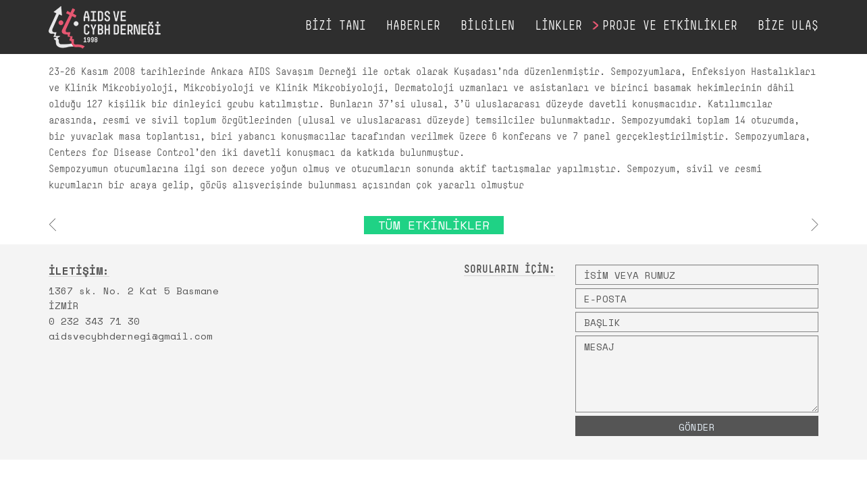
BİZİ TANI (335, 26)
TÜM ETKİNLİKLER (434, 225)
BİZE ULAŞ (788, 26)
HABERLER (413, 26)
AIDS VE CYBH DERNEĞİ (105, 27)
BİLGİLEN (488, 26)
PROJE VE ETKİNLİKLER (669, 26)
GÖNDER (697, 427)
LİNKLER (558, 26)
